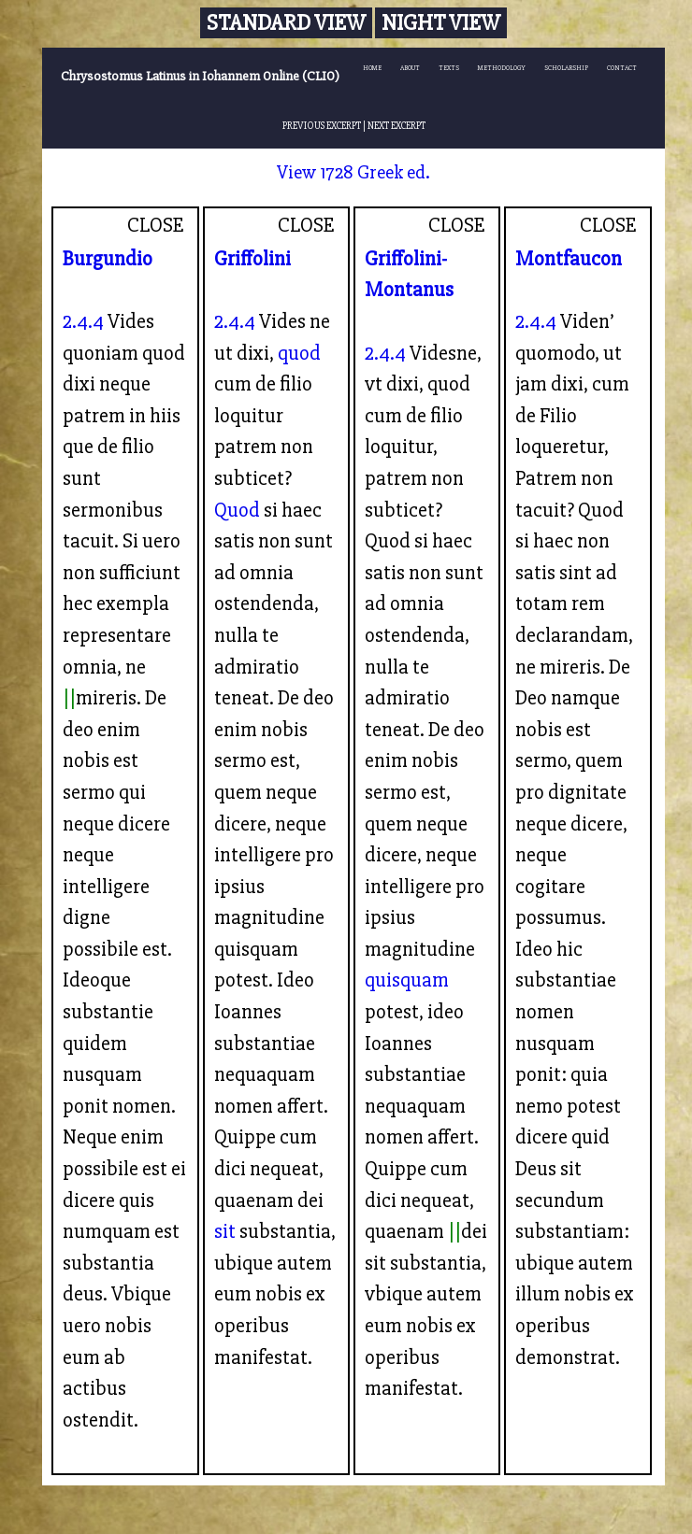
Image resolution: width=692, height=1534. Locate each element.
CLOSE (155, 225)
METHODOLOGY (502, 68)
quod (299, 353)
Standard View (286, 22)
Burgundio (107, 259)
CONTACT (622, 68)
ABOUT (410, 68)
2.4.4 (83, 321)
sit (225, 1231)
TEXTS (449, 68)
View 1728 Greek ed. (353, 172)
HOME (372, 68)
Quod (237, 510)
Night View (441, 22)
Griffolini (252, 259)
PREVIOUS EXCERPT (321, 126)
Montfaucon (568, 259)
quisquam (407, 980)
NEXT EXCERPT (396, 126)
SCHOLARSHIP (566, 68)
